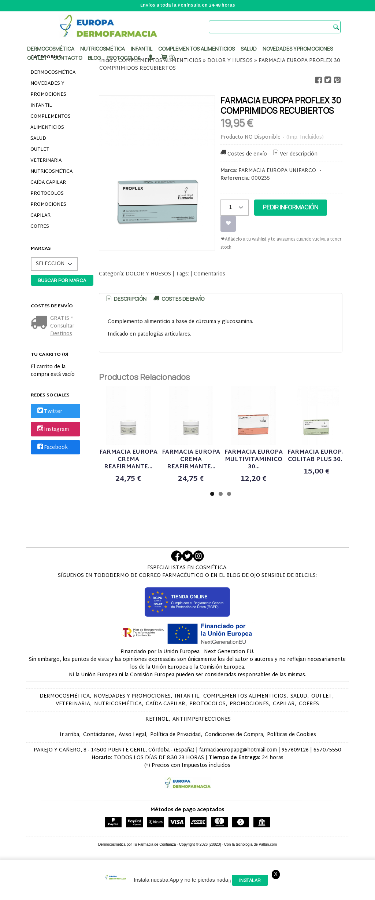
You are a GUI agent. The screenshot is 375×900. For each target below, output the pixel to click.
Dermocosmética (50, 48)
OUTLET (39, 149)
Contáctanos (99, 734)
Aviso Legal (132, 734)
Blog (94, 57)
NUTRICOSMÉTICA (51, 171)
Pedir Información (290, 207)
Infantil (141, 48)
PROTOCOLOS (123, 57)
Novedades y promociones (298, 48)
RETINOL (156, 719)
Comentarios (209, 274)
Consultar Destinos (62, 330)
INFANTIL (41, 105)
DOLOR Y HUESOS (148, 274)
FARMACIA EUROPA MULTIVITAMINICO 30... (253, 459)
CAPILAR (40, 215)
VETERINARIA (46, 160)
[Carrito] (167, 57)
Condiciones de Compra (234, 734)
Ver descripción (295, 154)
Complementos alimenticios (196, 48)
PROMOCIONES (48, 204)
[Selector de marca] (54, 264)
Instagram (52, 429)
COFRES (39, 226)
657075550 (327, 750)
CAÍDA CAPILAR (48, 182)
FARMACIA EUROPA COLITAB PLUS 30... (316, 456)
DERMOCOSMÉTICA (52, 72)
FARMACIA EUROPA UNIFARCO (277, 170)
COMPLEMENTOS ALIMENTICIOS (50, 122)
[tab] (125, 299)
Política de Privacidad (175, 734)
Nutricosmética (102, 48)
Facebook (52, 447)
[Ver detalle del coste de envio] (40, 323)
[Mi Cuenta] (150, 57)
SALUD (38, 138)
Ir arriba (69, 734)
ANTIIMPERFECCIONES (201, 719)
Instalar (250, 880)
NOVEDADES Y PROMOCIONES (48, 89)
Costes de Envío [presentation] (178, 298)
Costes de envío (243, 154)
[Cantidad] (234, 208)
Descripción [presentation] (125, 298)
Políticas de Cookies (291, 734)
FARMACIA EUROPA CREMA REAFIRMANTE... (128, 459)
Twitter (49, 411)
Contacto (67, 57)
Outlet (37, 57)
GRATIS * (61, 318)
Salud (249, 48)
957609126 (295, 750)
